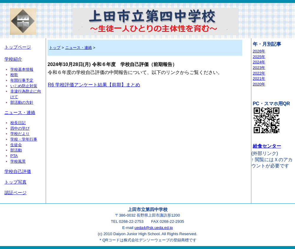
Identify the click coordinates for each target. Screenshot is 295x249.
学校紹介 (13, 59)
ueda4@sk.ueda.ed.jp (154, 227)
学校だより (20, 133)
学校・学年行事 (23, 139)
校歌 (14, 74)
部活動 (16, 150)
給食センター (267, 146)
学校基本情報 (21, 69)
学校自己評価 (17, 171)
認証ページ (15, 192)
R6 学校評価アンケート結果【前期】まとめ (94, 84)
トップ (54, 47)
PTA (14, 156)
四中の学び (20, 128)
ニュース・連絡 (19, 112)
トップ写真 (15, 182)
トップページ (17, 47)
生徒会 (16, 145)
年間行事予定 (21, 80)
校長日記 (18, 123)
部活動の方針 (21, 102)
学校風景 (18, 161)
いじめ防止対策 (23, 86)
